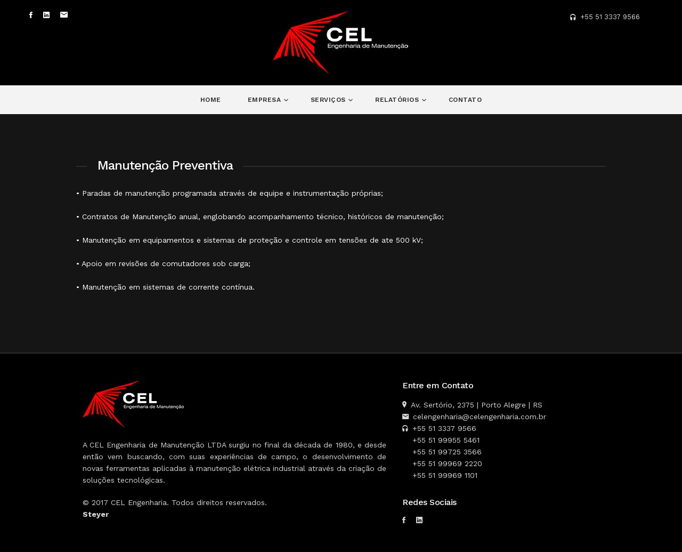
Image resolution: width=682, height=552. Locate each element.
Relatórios (398, 99)
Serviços (329, 99)
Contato (465, 99)
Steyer (96, 514)
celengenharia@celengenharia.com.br (479, 416)
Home (210, 99)
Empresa (265, 99)
